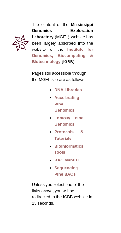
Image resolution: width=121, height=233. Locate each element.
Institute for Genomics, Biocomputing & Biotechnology (62, 55)
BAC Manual (67, 160)
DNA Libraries (68, 89)
